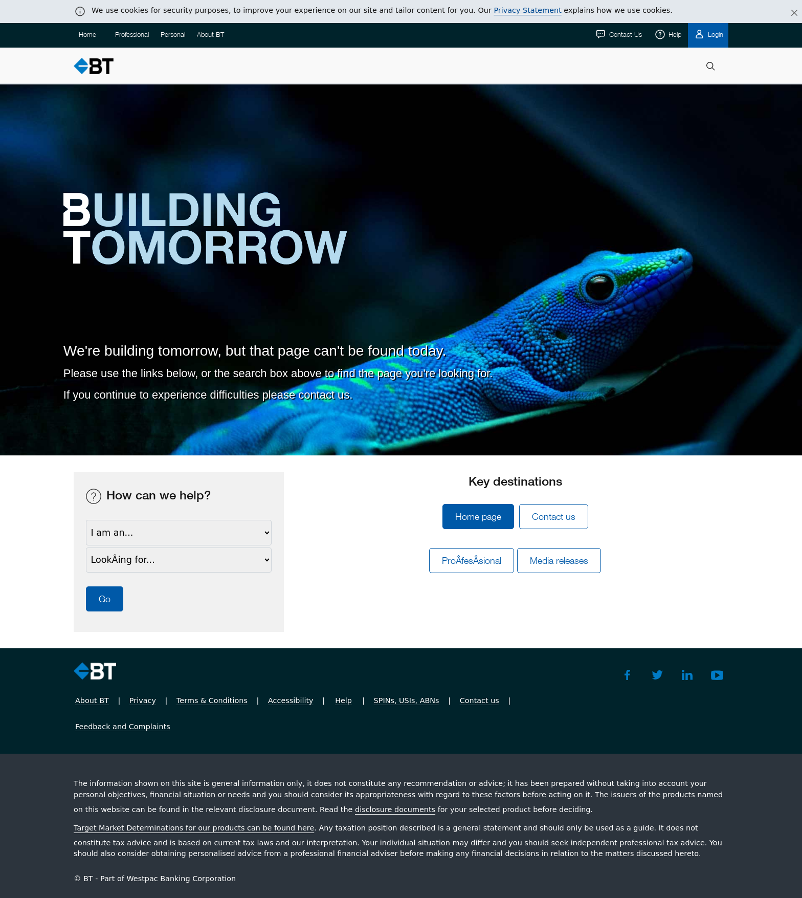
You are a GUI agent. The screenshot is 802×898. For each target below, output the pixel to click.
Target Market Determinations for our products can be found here (194, 828)
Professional (132, 34)
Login (714, 34)
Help (673, 34)
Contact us (553, 516)
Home (87, 34)
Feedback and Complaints (122, 726)
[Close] (788, 13)
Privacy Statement (527, 10)
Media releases (559, 560)
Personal (173, 34)
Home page (478, 516)
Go (104, 599)
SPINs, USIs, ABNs (406, 700)
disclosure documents (395, 809)
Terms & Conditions (212, 700)
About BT (210, 34)
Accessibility (291, 700)
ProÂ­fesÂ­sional (471, 560)
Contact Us (624, 34)
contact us (323, 394)
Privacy (142, 700)
